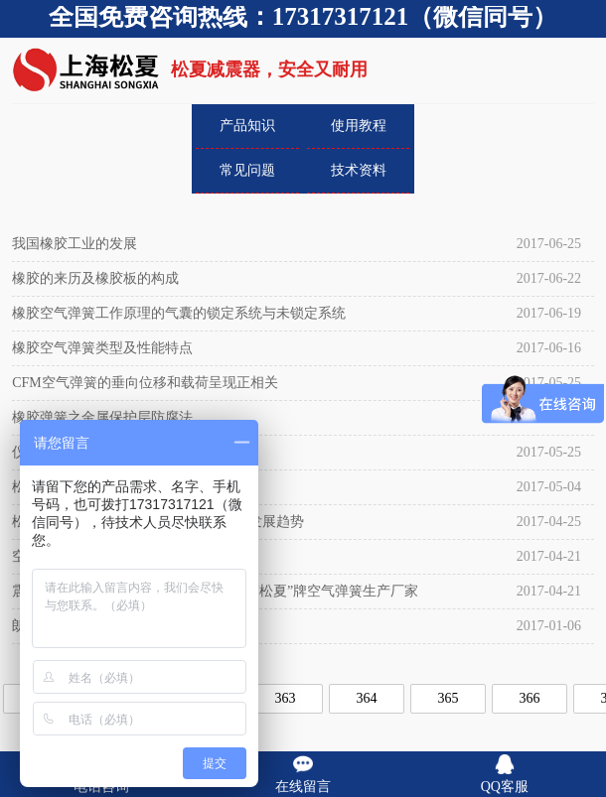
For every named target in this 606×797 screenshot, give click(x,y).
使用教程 (358, 125)
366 (530, 698)
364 (367, 698)
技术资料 (358, 170)
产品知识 (247, 125)
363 (285, 698)
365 (448, 698)
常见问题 (247, 170)
